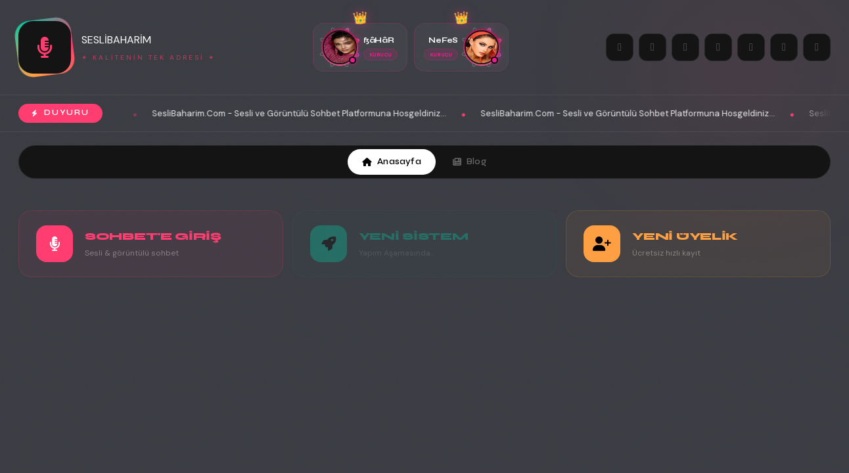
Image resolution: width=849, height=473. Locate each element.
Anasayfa (391, 161)
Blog (470, 161)
